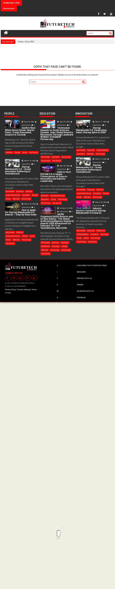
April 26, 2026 (28, 122)
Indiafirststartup (102, 150)
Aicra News (10, 191)
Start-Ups (16, 199)
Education (55, 157)
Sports (8, 240)
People (17, 152)
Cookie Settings (23, 289)
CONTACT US (57, 495)
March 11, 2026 (100, 122)
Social (24, 152)
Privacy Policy (10, 289)
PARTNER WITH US (84, 278)
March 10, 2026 (29, 161)
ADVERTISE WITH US (85, 291)
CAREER (80, 285)
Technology (26, 199)
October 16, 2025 (64, 208)
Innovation (26, 195)
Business (19, 191)
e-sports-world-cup (13, 195)
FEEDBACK (81, 297)
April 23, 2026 (63, 122)
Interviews (104, 234)
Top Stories (33, 152)
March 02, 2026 (29, 204)
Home (20, 42)
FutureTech (63, 212)
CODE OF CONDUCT (57, 348)
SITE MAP (57, 284)
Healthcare (45, 246)
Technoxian (45, 161)
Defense (9, 152)
